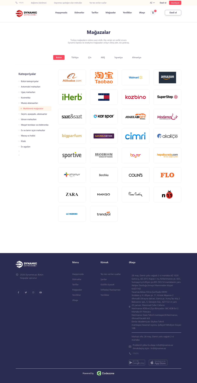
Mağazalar (111, 12)
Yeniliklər (127, 12)
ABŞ (103, 57)
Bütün (59, 57)
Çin (89, 57)
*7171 (20, 3)
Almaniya (136, 57)
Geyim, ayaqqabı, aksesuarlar (34, 114)
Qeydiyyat (175, 3)
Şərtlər (104, 279)
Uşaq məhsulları (28, 92)
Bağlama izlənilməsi (39, 3)
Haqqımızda (61, 12)
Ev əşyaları (25, 146)
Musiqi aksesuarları (29, 103)
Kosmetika (25, 97)
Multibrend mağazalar (33, 108)
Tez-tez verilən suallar (98, 3)
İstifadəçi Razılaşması (111, 289)
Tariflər (95, 12)
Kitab (23, 141)
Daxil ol (163, 3)
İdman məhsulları (29, 119)
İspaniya (119, 57)
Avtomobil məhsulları (30, 86)
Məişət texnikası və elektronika (34, 125)
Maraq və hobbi (28, 135)
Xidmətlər (79, 12)
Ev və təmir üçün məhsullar (33, 130)
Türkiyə (75, 57)
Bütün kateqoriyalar (30, 81)
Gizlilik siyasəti (107, 284)
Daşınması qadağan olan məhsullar (68, 3)
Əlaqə (142, 12)
